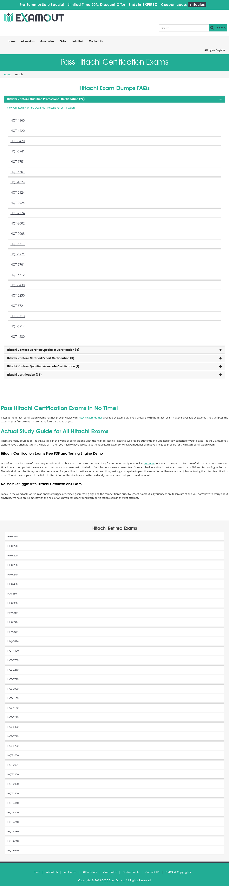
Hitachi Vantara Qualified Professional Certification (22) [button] (46, 99)
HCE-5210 (12, 717)
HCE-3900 (12, 688)
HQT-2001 (13, 765)
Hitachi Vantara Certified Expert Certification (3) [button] (40, 358)
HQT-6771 (17, 254)
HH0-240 (12, 622)
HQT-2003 (17, 234)
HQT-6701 (17, 264)
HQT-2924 (17, 203)
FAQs (63, 41)
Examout (149, 463)
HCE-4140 (12, 707)
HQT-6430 (17, 285)
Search (218, 28)
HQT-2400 (13, 784)
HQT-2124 (17, 192)
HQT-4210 (13, 822)
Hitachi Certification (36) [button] (24, 375)
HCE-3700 (12, 660)
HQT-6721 (17, 306)
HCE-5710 (12, 736)
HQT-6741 (17, 151)
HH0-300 (12, 603)
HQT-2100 (13, 774)
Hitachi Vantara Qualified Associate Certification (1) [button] (43, 366)
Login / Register (215, 50)
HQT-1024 (17, 182)
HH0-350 (12, 612)
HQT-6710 (13, 841)
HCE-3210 (12, 669)
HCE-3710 (12, 679)
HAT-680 (12, 593)
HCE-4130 (12, 698)
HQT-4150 (13, 812)
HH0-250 (12, 565)
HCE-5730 (12, 746)
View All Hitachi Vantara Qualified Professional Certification (41, 107)
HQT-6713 (17, 316)
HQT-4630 (13, 831)
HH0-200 (12, 555)
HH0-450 (12, 584)
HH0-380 (12, 631)
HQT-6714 (17, 326)
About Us (52, 872)
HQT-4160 (17, 120)
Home (11, 41)
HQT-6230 (17, 295)
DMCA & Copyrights (178, 872)
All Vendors (28, 41)
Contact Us (96, 41)
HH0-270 (12, 574)
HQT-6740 (13, 850)
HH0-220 (12, 546)
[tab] (114, 99)
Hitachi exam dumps (90, 417)
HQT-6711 (17, 244)
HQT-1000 (13, 755)
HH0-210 (12, 536)
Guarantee (47, 41)
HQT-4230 (17, 336)
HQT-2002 (17, 223)
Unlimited (77, 41)
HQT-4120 (13, 650)
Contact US (152, 872)
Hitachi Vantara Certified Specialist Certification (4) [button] (43, 350)
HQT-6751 (17, 161)
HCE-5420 (12, 726)
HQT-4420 (17, 131)
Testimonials (131, 872)
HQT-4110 (13, 803)
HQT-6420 (17, 141)
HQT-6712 (17, 275)
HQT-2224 (17, 213)
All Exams (70, 872)
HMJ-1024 (12, 641)
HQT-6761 (17, 172)
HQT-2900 (13, 793)
